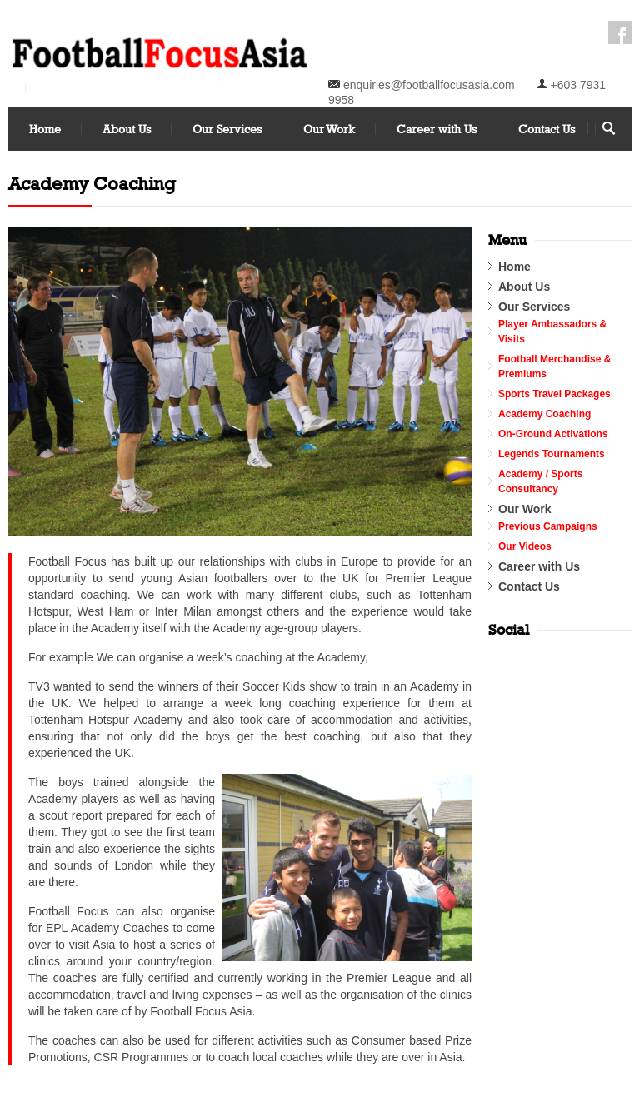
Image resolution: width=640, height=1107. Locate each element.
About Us (126, 129)
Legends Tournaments (551, 454)
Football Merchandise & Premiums (554, 366)
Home (45, 129)
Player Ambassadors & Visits (552, 331)
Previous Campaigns (548, 526)
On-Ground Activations (553, 434)
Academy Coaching (544, 414)
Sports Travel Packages (554, 394)
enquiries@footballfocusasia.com (429, 85)
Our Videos (525, 546)
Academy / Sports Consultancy (540, 481)
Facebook (620, 32)
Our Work (329, 129)
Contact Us (546, 129)
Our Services (227, 129)
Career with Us (437, 129)
